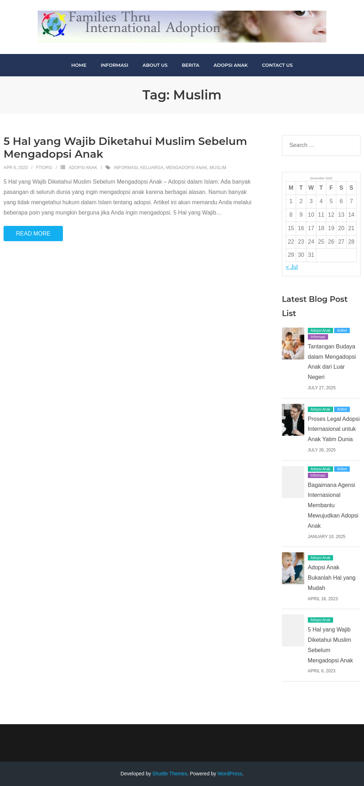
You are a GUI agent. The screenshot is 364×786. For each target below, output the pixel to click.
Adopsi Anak (83, 167)
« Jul (292, 267)
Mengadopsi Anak (186, 167)
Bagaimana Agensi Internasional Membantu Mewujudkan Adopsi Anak (333, 505)
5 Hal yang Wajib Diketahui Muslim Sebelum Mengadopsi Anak (125, 148)
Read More (33, 234)
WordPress (230, 773)
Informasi (318, 337)
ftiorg (44, 167)
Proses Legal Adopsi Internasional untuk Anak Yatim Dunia (334, 429)
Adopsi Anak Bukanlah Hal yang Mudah (331, 577)
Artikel (342, 330)
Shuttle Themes (169, 773)
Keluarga (151, 167)
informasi (126, 167)
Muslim (218, 167)
